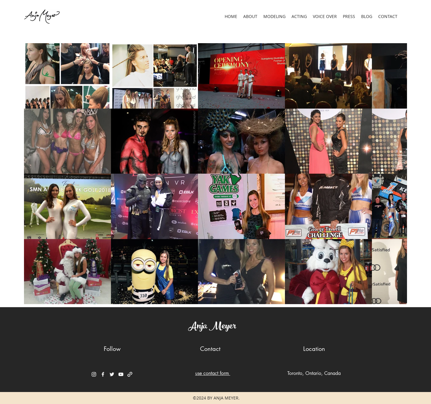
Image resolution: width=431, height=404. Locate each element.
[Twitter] (112, 374)
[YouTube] (121, 374)
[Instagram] (94, 374)
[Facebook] (103, 374)
